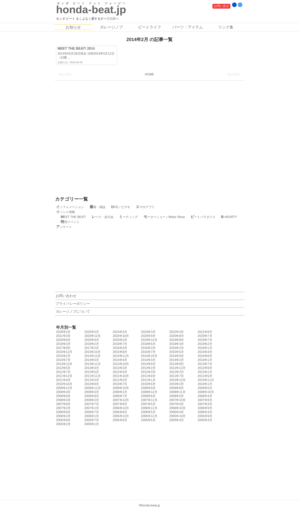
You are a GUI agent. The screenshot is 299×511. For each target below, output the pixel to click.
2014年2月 (176, 360)
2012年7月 (63, 372)
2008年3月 (63, 400)
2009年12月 (63, 388)
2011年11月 (91, 376)
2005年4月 (176, 420)
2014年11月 (120, 356)
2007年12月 (120, 400)
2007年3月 (204, 404)
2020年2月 (119, 339)
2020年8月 (176, 335)
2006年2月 (63, 416)
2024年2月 (119, 331)
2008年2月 (91, 400)
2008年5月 (176, 396)
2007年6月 (119, 404)
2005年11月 (148, 416)
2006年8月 (63, 412)
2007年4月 (176, 404)
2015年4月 (204, 352)
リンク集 (225, 27)
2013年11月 (91, 364)
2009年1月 (119, 392)
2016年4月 (119, 348)
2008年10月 (205, 392)
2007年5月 (148, 404)
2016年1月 (204, 348)
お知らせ (73, 27)
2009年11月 (91, 388)
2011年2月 (119, 380)
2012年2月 (176, 372)
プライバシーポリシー (73, 304)
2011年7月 (176, 376)
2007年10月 (177, 400)
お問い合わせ (66, 296)
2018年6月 (148, 344)
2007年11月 (148, 400)
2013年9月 (148, 364)
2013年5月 (63, 368)
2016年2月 (176, 348)
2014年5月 (91, 360)
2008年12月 (148, 392)
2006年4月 (176, 412)
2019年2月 (91, 344)
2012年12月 (177, 368)
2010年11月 (205, 380)
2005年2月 (63, 424)
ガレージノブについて (73, 311)
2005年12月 (120, 416)
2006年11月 (148, 408)
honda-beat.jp (150, 505)
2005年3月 (204, 420)
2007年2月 (63, 408)
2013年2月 (148, 368)
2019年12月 (148, 339)
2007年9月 (204, 400)
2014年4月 (119, 360)
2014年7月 (63, 360)
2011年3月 (91, 380)
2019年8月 (176, 339)
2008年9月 (63, 396)
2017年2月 (91, 348)
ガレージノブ (111, 27)
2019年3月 (63, 344)
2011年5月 (204, 376)
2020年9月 (148, 335)
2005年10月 (177, 416)
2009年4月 (63, 392)
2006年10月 (177, 408)
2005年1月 (91, 424)
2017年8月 (63, 348)
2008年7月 (119, 396)
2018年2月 (204, 344)
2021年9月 (204, 331)
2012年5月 (91, 372)
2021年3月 (63, 335)
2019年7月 (204, 339)
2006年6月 (119, 412)
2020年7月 (204, 335)
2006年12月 (120, 408)
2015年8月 (119, 352)
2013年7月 (204, 364)
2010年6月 (148, 384)
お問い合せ (221, 6)
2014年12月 (91, 356)
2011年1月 (148, 380)
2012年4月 (119, 372)
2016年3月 (148, 348)
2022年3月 (176, 331)
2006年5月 (148, 412)
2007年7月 (91, 404)
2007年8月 (63, 404)
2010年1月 (204, 384)
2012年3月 (148, 372)
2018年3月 (176, 344)
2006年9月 (204, 408)
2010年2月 (176, 384)
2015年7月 (148, 352)
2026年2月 (63, 331)
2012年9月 (204, 368)
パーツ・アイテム (187, 27)
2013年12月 (63, 364)
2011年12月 (63, 376)
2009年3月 (91, 392)
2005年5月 (148, 420)
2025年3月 (91, 331)
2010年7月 (119, 384)
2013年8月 (176, 364)
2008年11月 (177, 392)
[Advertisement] (149, 135)
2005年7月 (91, 420)
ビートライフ (149, 27)
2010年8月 (91, 384)
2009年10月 (120, 388)
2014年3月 (148, 360)
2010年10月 (63, 384)
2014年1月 (204, 360)
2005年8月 (63, 420)
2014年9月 (176, 356)
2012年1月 (204, 372)
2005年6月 (119, 420)
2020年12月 (91, 335)
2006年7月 (91, 412)
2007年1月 (91, 408)
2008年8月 (91, 396)
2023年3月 (148, 331)
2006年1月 (91, 416)
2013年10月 (120, 364)
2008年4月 (204, 396)
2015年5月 (176, 352)
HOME (149, 74)
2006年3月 (204, 412)
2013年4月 (91, 368)
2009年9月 (148, 388)
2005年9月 (204, 416)
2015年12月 (63, 352)
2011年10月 (120, 376)
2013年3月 (119, 368)
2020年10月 (120, 335)
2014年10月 (148, 356)
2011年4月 (63, 380)
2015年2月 (63, 356)
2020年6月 (63, 339)
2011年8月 (148, 376)
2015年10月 (91, 352)
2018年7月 (119, 344)
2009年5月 (204, 388)
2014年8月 (204, 356)
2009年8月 (176, 388)
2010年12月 (177, 380)
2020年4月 (91, 339)
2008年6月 (148, 396)
